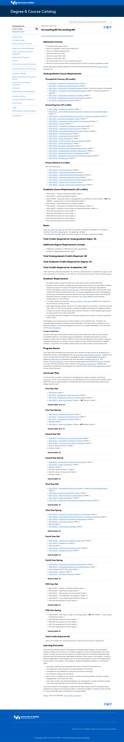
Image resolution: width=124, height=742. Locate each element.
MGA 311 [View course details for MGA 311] (80, 301)
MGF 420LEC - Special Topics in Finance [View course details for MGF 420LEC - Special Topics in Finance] (62, 182)
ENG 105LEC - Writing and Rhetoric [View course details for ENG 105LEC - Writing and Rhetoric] (61, 400)
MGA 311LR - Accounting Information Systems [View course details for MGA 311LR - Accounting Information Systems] (64, 119)
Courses (14, 61)
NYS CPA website (54, 328)
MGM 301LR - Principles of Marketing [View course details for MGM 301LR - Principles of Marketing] (61, 146)
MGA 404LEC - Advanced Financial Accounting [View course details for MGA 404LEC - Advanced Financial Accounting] (65, 128)
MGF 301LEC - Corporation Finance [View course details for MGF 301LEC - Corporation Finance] (61, 136)
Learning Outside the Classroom (23, 99)
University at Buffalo (83, 729)
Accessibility (112, 729)
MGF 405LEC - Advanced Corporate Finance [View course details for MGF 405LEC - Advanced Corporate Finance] (64, 177)
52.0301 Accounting (73, 695)
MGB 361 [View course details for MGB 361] (59, 361)
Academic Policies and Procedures (24, 69)
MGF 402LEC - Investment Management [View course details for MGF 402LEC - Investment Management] (63, 172)
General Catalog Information (22, 44)
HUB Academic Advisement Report (24, 111)
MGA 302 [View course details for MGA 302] (54, 230)
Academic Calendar (19, 73)
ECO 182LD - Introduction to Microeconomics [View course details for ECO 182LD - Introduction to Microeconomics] (64, 86)
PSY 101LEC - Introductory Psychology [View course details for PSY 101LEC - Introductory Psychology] (61, 100)
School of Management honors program (87, 355)
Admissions (16, 88)
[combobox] (90, 22)
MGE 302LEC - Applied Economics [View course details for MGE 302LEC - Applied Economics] (60, 133)
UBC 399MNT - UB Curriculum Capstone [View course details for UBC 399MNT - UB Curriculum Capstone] (62, 526)
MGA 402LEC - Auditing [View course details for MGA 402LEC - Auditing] (57, 124)
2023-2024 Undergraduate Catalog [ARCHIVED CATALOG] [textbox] (88, 22)
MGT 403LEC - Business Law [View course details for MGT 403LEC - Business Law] (58, 158)
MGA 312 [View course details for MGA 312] (61, 230)
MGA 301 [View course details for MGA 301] (47, 230)
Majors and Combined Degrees (23, 48)
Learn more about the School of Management (57, 36)
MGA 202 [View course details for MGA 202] (75, 290)
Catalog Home (17, 37)
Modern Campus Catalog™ (80, 738)
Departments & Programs (21, 57)
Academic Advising (18, 96)
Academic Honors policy (88, 364)
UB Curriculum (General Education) (24, 64)
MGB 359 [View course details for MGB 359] (94, 359)
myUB (14, 107)
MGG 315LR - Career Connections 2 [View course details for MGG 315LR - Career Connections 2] (61, 143)
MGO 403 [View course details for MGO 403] (100, 361)
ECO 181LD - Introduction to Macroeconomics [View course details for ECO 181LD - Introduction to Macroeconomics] (64, 83)
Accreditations (17, 116)
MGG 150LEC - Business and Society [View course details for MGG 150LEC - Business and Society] (61, 109)
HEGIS (46, 695)
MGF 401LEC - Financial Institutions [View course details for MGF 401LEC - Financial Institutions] (61, 170)
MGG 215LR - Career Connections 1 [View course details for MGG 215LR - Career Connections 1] (61, 138)
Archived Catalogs (18, 40)
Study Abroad (17, 103)
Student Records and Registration (23, 91)
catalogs (39, 738)
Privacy (105, 729)
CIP (65, 695)
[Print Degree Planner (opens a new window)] (105, 27)
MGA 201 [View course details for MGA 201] (65, 290)
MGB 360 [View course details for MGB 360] (52, 361)
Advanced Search (18, 31)
